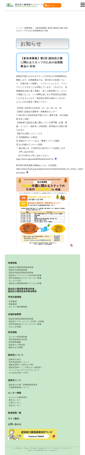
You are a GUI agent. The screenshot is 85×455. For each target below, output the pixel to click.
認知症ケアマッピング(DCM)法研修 (25, 275)
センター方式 (15, 281)
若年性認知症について (19, 362)
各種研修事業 (14, 314)
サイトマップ (69, 448)
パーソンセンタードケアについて (24, 370)
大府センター (15, 403)
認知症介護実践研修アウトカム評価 (25, 283)
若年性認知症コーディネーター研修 (25, 278)
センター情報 (14, 393)
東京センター (15, 400)
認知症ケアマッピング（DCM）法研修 (26, 321)
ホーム (50, 5)
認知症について (15, 355)
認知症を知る (15, 359)
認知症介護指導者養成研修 (21, 267)
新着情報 (28, 28)
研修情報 (12, 263)
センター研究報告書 (18, 337)
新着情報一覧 (14, 413)
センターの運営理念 (18, 397)
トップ (19, 28)
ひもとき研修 (15, 327)
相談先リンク (14, 380)
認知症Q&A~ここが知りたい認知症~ (25, 367)
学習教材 (13, 301)
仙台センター (15, 405)
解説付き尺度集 (16, 347)
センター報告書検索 (18, 307)
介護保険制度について (19, 387)
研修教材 (13, 304)
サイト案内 (13, 418)
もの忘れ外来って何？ (19, 373)
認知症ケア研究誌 (17, 345)
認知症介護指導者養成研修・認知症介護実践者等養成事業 (22, 290)
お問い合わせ (14, 424)
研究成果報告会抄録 (18, 339)
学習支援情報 (14, 297)
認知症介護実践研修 (18, 270)
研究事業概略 (15, 342)
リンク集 (63, 448)
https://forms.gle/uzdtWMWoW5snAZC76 (34, 159)
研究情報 (12, 332)
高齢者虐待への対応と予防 (21, 365)
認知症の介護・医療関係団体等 (23, 385)
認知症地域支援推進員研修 (21, 272)
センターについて (49, 448)
